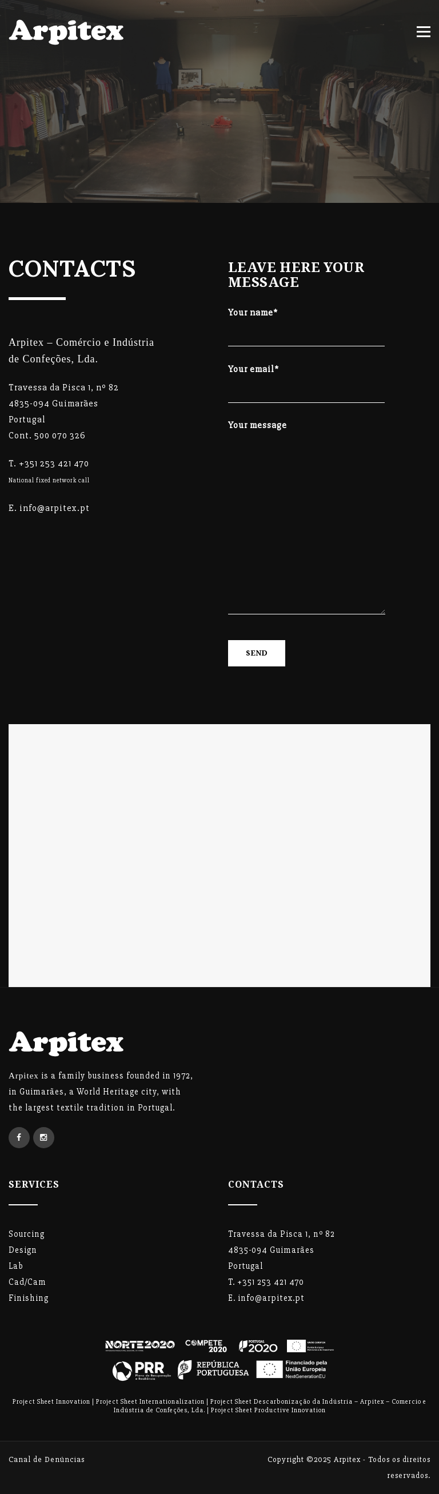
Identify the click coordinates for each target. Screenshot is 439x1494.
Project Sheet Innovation (51, 1401)
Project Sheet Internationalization (150, 1401)
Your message (306, 521)
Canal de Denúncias (47, 1459)
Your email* (306, 378)
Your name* (306, 322)
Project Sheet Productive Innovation (268, 1410)
